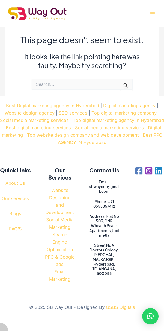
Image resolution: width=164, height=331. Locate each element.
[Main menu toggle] (152, 14)
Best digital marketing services (38, 127)
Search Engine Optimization (60, 242)
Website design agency (30, 113)
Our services (15, 198)
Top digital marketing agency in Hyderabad (118, 120)
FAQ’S (15, 229)
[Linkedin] (158, 171)
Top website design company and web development (83, 135)
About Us (15, 183)
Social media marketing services (34, 120)
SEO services (73, 113)
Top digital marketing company (124, 113)
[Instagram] (149, 171)
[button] (150, 316)
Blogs (15, 213)
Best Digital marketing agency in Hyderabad (52, 105)
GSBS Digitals (120, 307)
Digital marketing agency (129, 105)
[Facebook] (139, 171)
